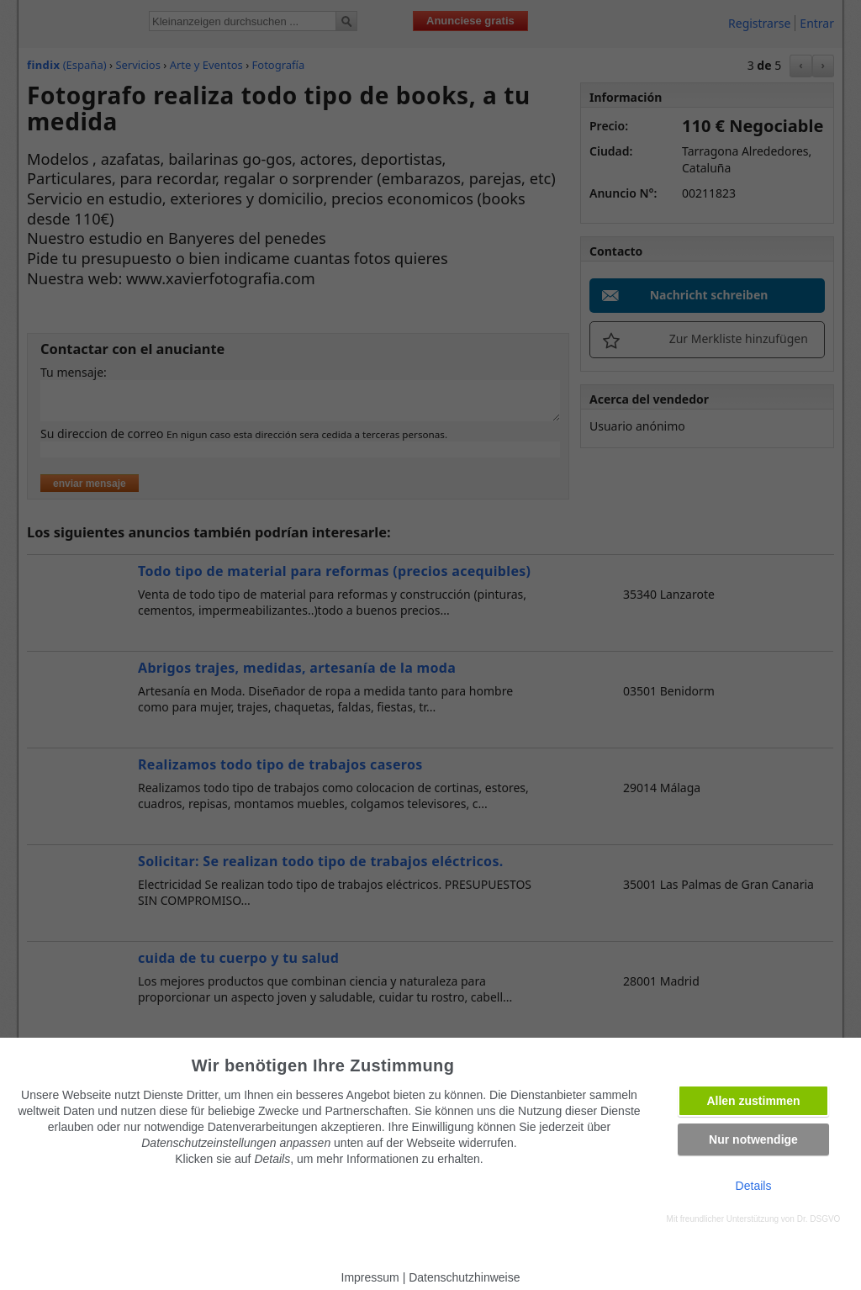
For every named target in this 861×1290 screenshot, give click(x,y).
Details (754, 1185)
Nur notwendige (753, 1139)
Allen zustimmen (753, 1101)
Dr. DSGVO (819, 1219)
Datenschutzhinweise (464, 1277)
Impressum (370, 1277)
